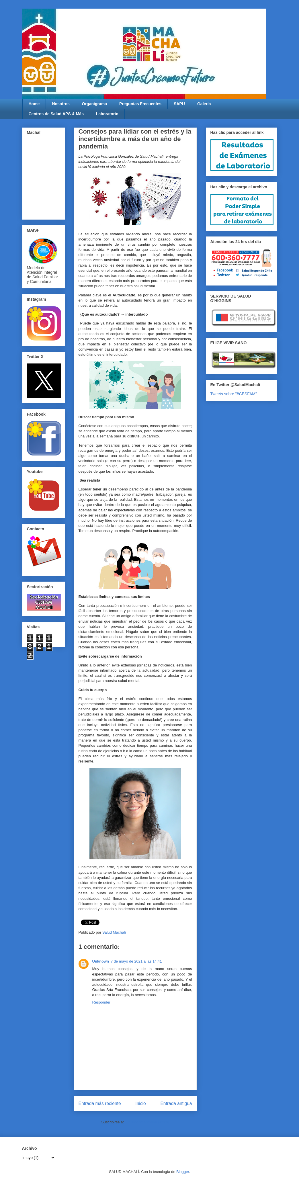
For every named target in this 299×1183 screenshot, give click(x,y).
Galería (204, 103)
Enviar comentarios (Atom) (147, 1122)
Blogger (182, 1172)
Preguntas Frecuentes (140, 103)
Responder (101, 1002)
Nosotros (60, 103)
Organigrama (94, 103)
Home (34, 103)
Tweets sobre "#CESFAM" (233, 394)
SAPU (179, 103)
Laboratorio (107, 114)
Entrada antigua (176, 1103)
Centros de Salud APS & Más (56, 114)
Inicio (140, 1103)
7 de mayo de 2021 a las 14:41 (136, 961)
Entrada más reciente (100, 1103)
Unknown (100, 961)
